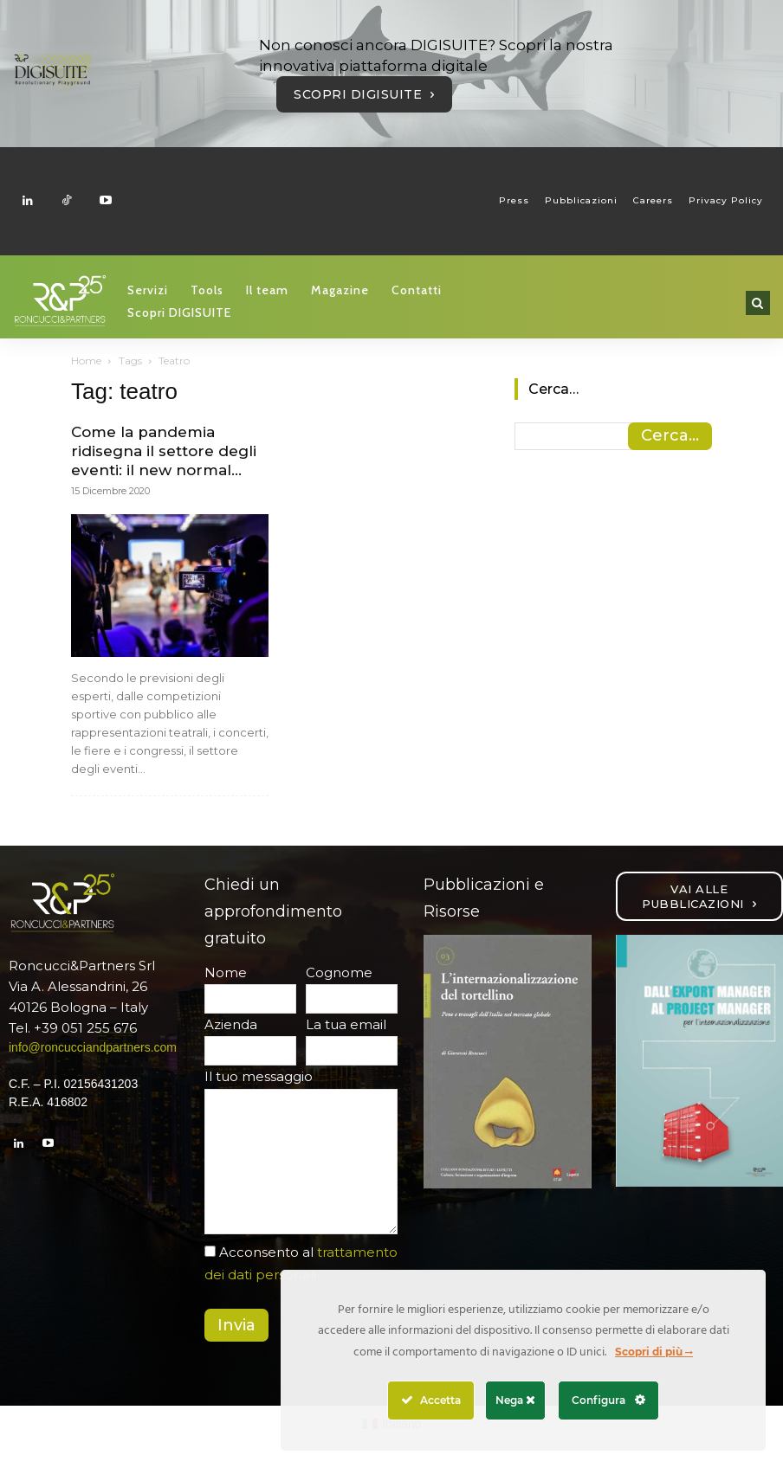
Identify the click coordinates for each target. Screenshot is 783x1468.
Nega (515, 1400)
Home (86, 360)
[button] (758, 303)
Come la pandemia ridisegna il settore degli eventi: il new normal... (163, 451)
